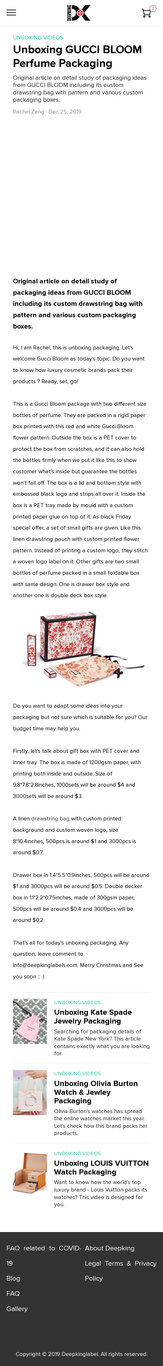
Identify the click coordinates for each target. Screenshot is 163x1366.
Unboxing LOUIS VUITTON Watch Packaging (101, 1168)
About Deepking (110, 1248)
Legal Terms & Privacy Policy (121, 1271)
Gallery (17, 1309)
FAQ (13, 1293)
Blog (13, 1278)
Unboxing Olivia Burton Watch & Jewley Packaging (96, 1092)
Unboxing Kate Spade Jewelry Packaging (93, 1017)
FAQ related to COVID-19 (44, 1256)
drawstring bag (50, 818)
